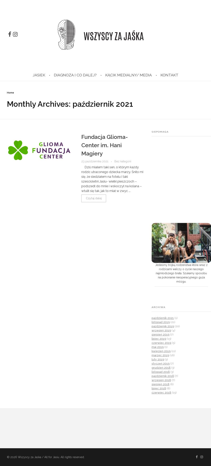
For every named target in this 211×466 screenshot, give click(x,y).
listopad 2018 (161, 371)
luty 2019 (158, 359)
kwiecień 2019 (161, 351)
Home (10, 92)
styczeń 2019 (161, 363)
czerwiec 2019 (161, 342)
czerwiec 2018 (161, 392)
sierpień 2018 (160, 384)
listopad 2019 (161, 322)
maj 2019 (158, 347)
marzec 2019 (160, 355)
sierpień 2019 (160, 334)
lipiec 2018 (159, 388)
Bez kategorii (122, 161)
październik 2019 (163, 326)
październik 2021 (163, 318)
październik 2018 (163, 376)
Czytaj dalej (94, 198)
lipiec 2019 (159, 338)
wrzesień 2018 (161, 380)
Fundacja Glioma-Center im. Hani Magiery (104, 145)
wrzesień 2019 (161, 330)
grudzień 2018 (161, 367)
